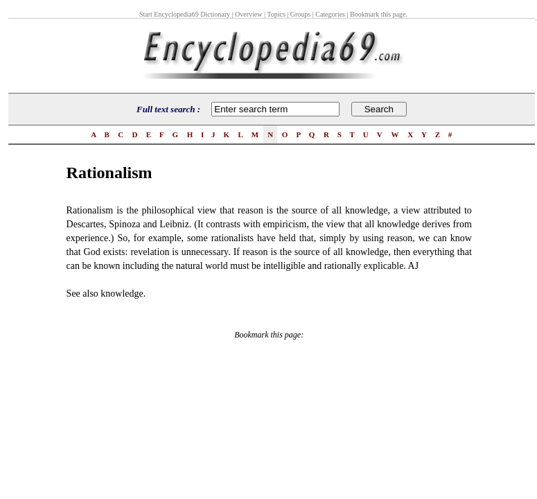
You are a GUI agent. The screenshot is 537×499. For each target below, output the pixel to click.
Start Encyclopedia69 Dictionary (184, 14)
